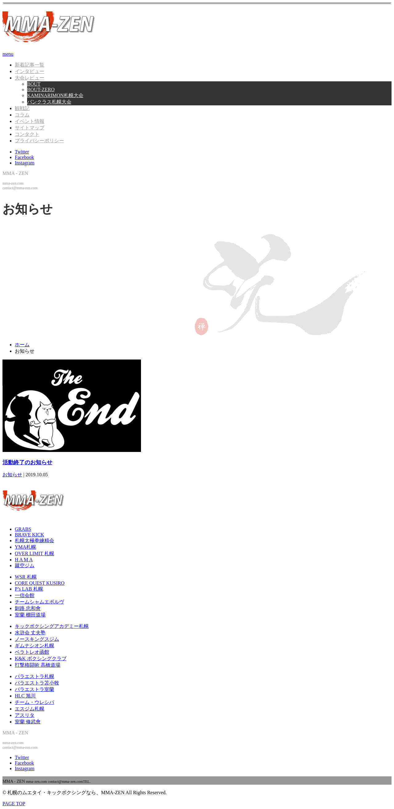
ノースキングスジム (37, 639)
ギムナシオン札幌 (34, 645)
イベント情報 (29, 121)
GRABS (23, 529)
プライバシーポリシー (39, 140)
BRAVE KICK (29, 534)
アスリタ (24, 715)
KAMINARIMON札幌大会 (55, 95)
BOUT (34, 84)
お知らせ (12, 474)
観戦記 (22, 108)
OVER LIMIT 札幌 (34, 553)
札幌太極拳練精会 (34, 540)
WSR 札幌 (26, 576)
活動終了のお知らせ (27, 462)
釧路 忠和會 (28, 608)
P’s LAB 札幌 (29, 589)
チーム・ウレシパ (34, 702)
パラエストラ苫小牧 (37, 682)
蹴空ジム (24, 565)
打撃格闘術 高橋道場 (37, 665)
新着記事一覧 (29, 64)
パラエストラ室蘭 (34, 689)
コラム (22, 114)
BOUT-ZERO (40, 89)
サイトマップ (29, 127)
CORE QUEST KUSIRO (40, 583)
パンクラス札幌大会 (49, 101)
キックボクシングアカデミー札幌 (52, 626)
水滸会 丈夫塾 (30, 632)
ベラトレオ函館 (32, 652)
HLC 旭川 (25, 695)
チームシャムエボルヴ (39, 601)
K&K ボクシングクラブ (40, 658)
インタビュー (29, 71)
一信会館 (24, 595)
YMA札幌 (25, 547)
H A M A (24, 559)
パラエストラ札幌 (34, 676)
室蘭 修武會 (28, 721)
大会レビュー (29, 77)
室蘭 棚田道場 (30, 614)
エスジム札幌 (29, 708)
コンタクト (27, 134)
